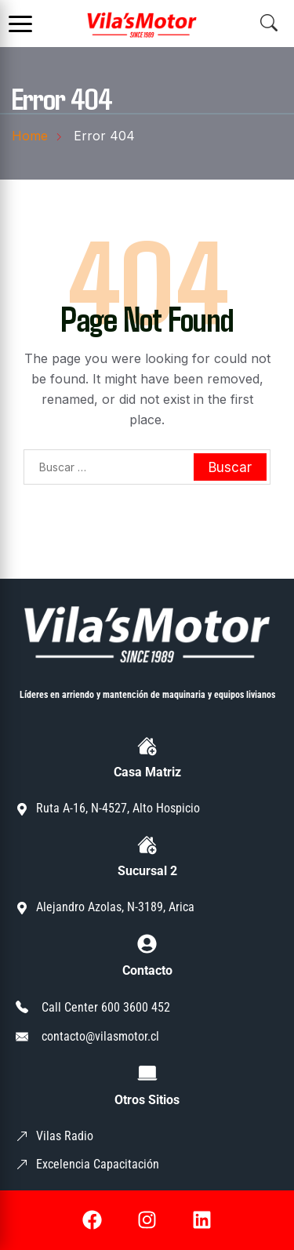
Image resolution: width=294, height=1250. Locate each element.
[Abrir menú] (20, 23)
